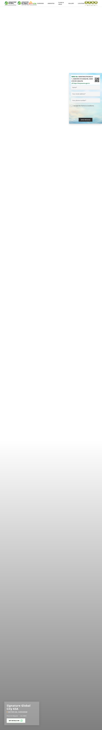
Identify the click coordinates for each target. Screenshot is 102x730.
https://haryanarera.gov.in (81, 83)
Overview (40, 3)
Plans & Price (61, 3)
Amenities (51, 3)
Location (81, 3)
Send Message (85, 120)
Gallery (71, 3)
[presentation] (86, 114)
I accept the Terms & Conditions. (83, 106)
